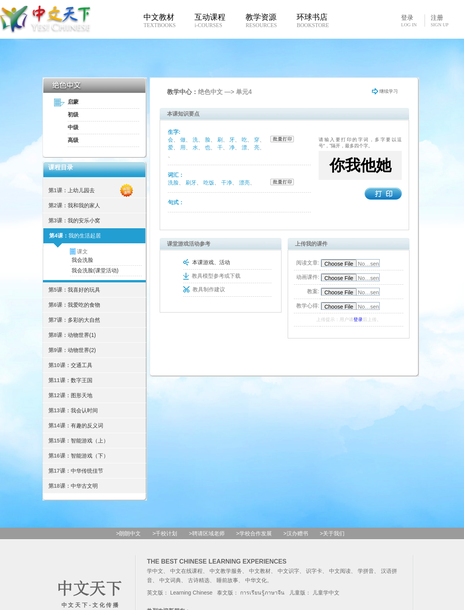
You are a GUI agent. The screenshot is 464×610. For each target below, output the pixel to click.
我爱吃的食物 (84, 305)
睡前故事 (227, 580)
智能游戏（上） (90, 440)
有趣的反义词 (87, 425)
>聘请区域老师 (206, 533)
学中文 (155, 571)
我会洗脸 (82, 260)
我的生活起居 (84, 235)
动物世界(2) (82, 350)
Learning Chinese (191, 592)
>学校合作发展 (254, 533)
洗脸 (173, 182)
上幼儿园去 (81, 190)
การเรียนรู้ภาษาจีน (262, 592)
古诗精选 (199, 580)
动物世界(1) (82, 335)
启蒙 (73, 102)
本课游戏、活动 (206, 262)
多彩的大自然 (84, 320)
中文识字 (288, 571)
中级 (73, 127)
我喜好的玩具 (84, 290)
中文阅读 (340, 571)
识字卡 (314, 571)
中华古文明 (84, 486)
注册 (440, 20)
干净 (226, 182)
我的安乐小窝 (84, 220)
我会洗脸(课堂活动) (95, 270)
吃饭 (208, 182)
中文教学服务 (226, 571)
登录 (408, 20)
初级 (73, 114)
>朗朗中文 (128, 533)
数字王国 (81, 380)
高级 (73, 140)
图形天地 (81, 395)
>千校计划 (164, 533)
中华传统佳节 (87, 471)
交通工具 (81, 365)
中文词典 (170, 580)
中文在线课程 (186, 571)
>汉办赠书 (295, 533)
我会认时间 (84, 410)
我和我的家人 (84, 205)
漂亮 (244, 182)
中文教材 (260, 571)
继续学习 (385, 91)
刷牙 (191, 182)
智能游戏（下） (90, 456)
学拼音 (366, 571)
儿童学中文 (325, 592)
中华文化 (256, 580)
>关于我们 (332, 533)
